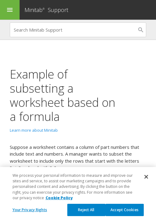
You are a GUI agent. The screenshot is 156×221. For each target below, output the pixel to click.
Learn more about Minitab (34, 130)
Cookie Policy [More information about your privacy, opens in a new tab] (59, 202)
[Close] (146, 181)
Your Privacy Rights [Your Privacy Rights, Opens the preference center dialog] (30, 214)
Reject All (86, 214)
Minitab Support (46, 10)
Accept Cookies (124, 214)
